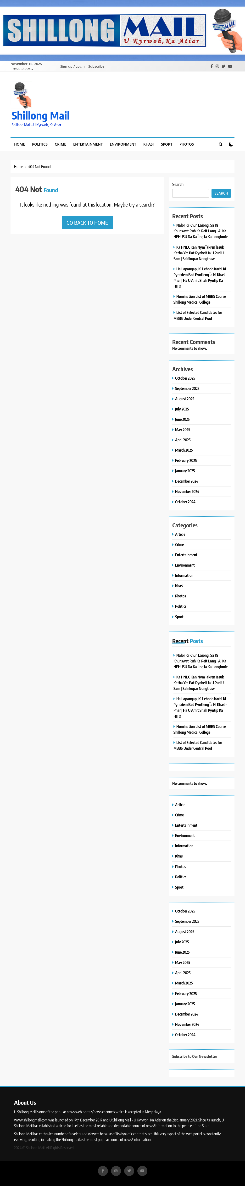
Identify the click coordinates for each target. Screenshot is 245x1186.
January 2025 (185, 470)
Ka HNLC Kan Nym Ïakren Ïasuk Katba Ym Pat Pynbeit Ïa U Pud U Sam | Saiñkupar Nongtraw (198, 252)
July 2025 (182, 408)
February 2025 (186, 459)
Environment (123, 143)
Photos (186, 143)
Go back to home (87, 222)
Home (19, 143)
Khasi (148, 143)
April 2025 (183, 439)
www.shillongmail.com (31, 1119)
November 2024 (187, 490)
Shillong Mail (41, 114)
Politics (40, 143)
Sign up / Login (72, 66)
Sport (166, 143)
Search (178, 183)
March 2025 (184, 449)
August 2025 (184, 398)
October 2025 (185, 377)
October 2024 (185, 501)
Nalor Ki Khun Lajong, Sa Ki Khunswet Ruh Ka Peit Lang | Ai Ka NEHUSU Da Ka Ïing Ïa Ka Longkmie (200, 230)
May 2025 (182, 429)
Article (180, 533)
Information (184, 574)
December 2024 (186, 480)
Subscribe (96, 66)
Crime (60, 143)
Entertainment (88, 143)
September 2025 (187, 387)
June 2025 (182, 418)
